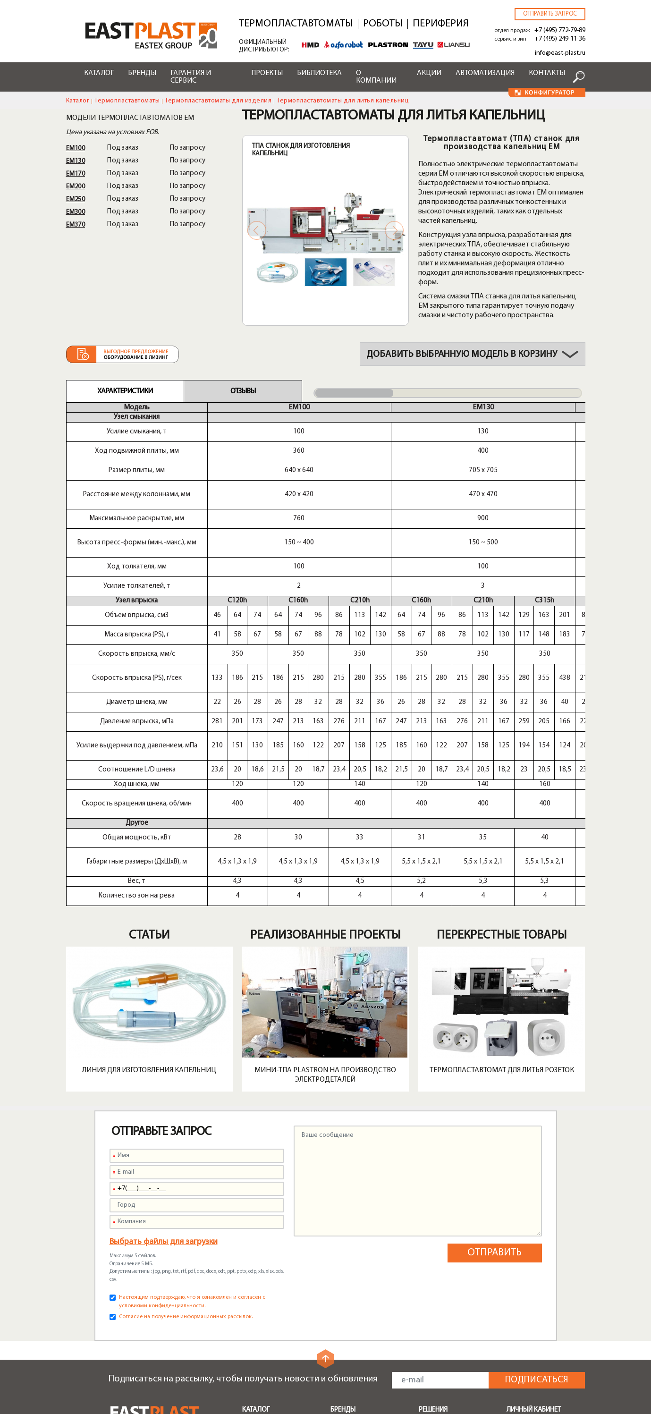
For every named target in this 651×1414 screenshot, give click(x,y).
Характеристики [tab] (124, 391)
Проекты (267, 73)
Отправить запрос (550, 14)
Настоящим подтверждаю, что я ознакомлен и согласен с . (192, 1056)
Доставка (346, 1315)
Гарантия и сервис (190, 77)
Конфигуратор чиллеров (354, 1373)
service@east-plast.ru (144, 1328)
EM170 (75, 174)
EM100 (75, 148)
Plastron (343, 1208)
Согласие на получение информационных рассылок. (186, 1071)
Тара (426, 1253)
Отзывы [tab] (242, 391)
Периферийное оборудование (266, 1201)
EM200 (75, 186)
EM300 (75, 212)
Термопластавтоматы (296, 24)
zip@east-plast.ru (138, 1339)
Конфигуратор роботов (354, 1353)
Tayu (337, 1231)
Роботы (383, 24)
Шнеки (252, 1239)
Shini (337, 1185)
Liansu (340, 1242)
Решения (433, 1164)
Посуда (431, 1231)
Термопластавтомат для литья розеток (502, 825)
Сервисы (344, 1283)
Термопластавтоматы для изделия (218, 100)
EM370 (75, 225)
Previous (256, 230)
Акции (429, 73)
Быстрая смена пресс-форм (277, 1255)
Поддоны (434, 1208)
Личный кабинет (534, 1164)
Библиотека (319, 73)
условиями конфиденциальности (161, 1060)
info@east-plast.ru (560, 53)
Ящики (429, 1219)
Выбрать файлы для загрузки (164, 996)
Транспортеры (265, 1228)
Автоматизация (485, 73)
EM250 (75, 199)
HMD (338, 1197)
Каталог (99, 73)
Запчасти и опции (270, 1270)
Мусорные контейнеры (456, 1197)
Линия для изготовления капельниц (149, 825)
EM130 (75, 161)
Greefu (341, 1253)
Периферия (441, 24)
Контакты (547, 73)
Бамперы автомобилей (456, 1185)
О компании (376, 77)
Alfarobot (346, 1219)
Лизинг (341, 1326)
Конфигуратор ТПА (361, 1337)
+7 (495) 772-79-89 (559, 30)
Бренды (142, 73)
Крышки (431, 1242)
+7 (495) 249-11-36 (559, 38)
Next (394, 230)
